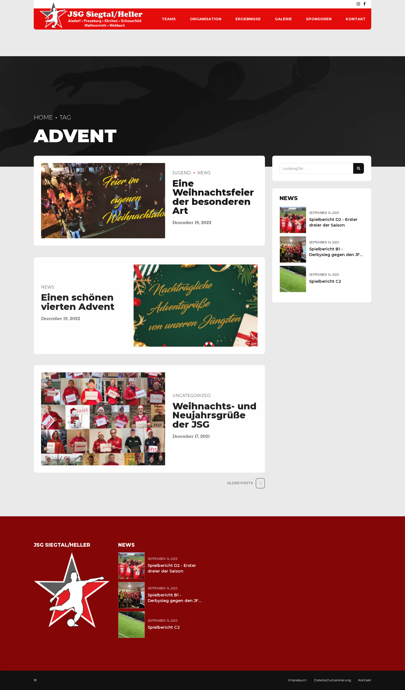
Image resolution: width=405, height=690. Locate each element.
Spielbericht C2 (325, 281)
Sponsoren (319, 19)
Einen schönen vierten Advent (77, 305)
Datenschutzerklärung (332, 680)
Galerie (283, 19)
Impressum (297, 680)
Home (43, 117)
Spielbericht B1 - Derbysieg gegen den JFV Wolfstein (336, 254)
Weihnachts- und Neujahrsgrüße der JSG (214, 418)
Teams (169, 19)
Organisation (205, 19)
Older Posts (240, 483)
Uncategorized (191, 399)
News (204, 173)
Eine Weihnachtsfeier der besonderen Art (213, 197)
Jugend (181, 173)
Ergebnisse (248, 19)
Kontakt (356, 19)
